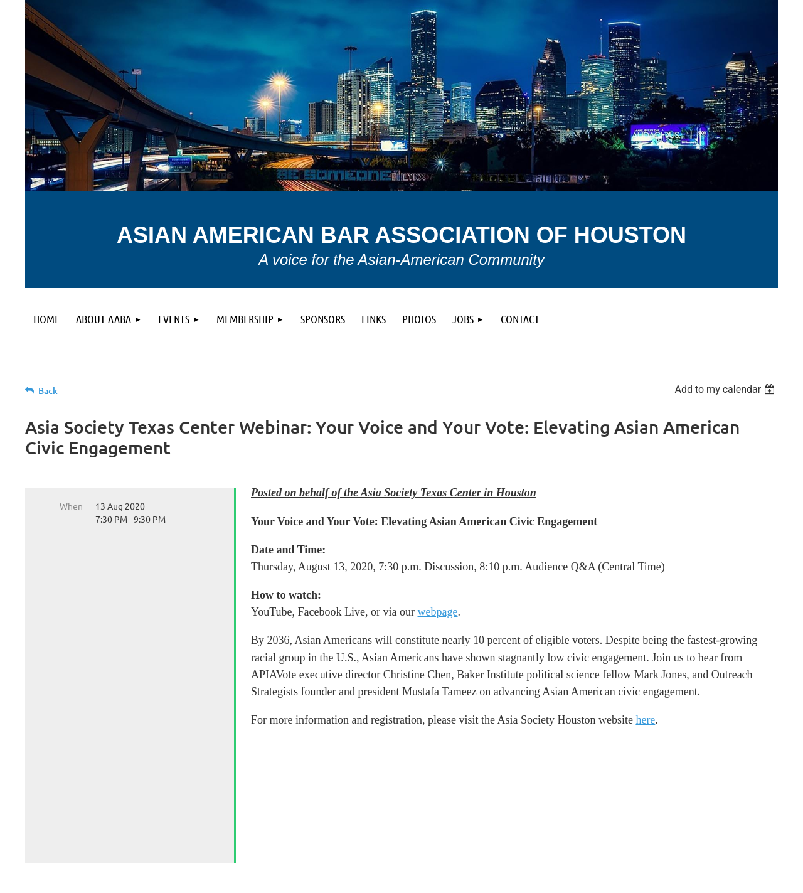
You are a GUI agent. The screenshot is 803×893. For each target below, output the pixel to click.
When (71, 505)
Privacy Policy (338, 840)
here (645, 720)
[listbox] (726, 389)
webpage (438, 612)
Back (48, 391)
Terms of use (82, 840)
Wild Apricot (628, 877)
